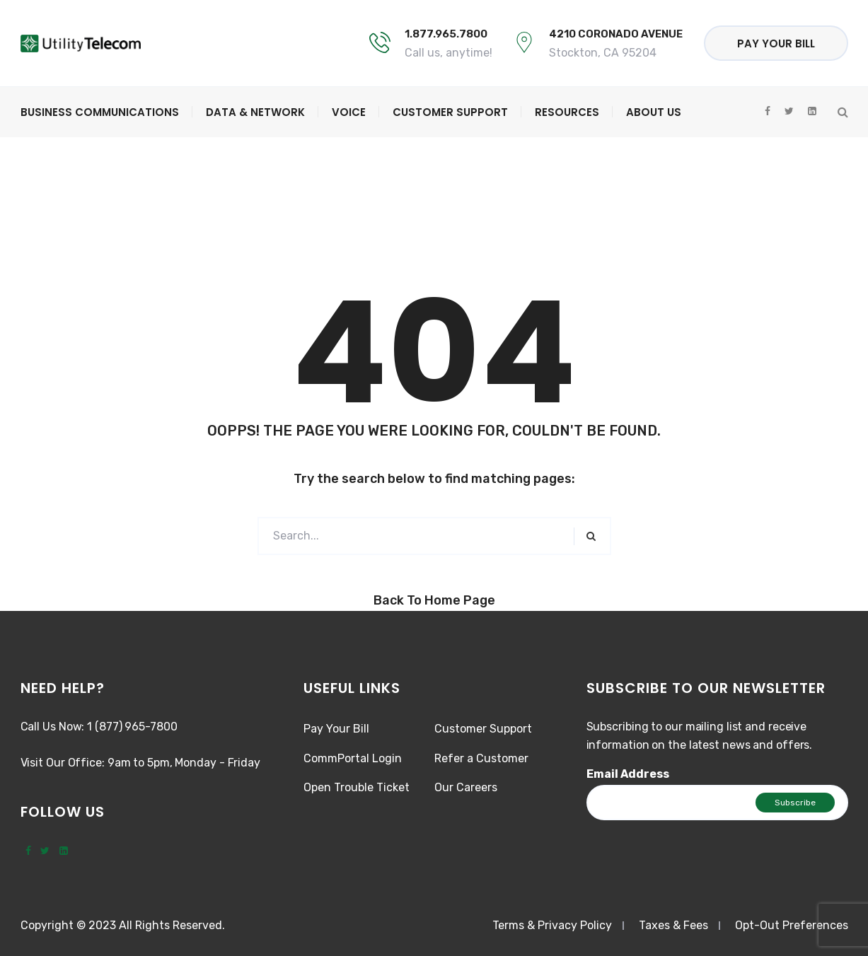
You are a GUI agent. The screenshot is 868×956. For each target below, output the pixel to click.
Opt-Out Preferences (791, 925)
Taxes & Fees (673, 925)
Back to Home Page (434, 600)
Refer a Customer (481, 758)
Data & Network (255, 112)
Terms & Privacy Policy (552, 925)
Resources (567, 112)
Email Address (627, 774)
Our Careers (465, 787)
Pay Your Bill (776, 43)
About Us (653, 112)
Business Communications (100, 112)
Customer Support (450, 112)
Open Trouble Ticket (356, 787)
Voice (349, 112)
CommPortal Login (352, 758)
